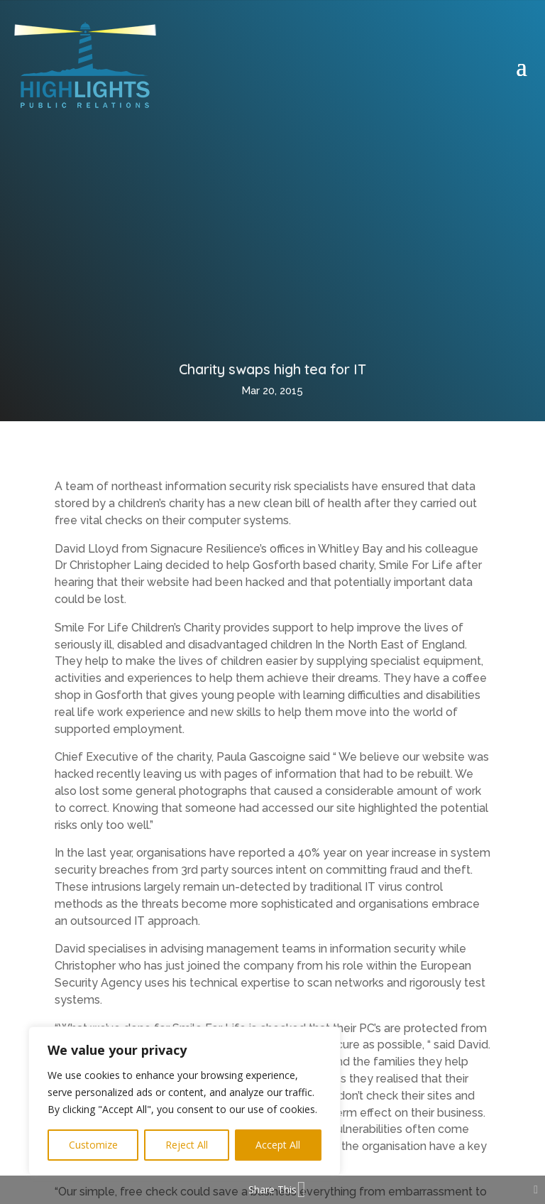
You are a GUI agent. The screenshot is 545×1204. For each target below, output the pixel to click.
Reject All (186, 1144)
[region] (184, 1101)
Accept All (277, 1144)
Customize (93, 1144)
